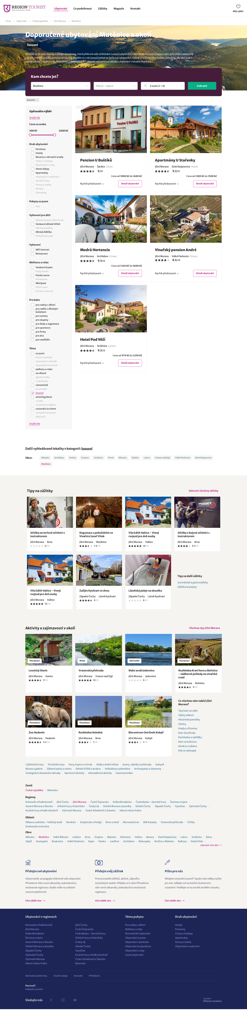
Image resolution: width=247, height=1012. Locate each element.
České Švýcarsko (99, 804)
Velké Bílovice (60, 839)
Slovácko (71, 825)
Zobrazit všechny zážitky (202, 491)
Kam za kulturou (187, 744)
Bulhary (182, 844)
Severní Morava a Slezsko (39, 809)
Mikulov (123, 457)
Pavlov (102, 844)
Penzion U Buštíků (96, 160)
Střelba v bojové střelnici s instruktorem (194, 536)
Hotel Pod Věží (92, 341)
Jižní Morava (60, 21)
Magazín (119, 8)
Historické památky (189, 722)
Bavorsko (80, 966)
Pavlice (72, 457)
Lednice (76, 839)
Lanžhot (114, 844)
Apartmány (181, 940)
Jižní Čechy (63, 804)
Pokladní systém (34, 992)
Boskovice (57, 844)
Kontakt (135, 8)
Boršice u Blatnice (164, 844)
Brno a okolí (112, 825)
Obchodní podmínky (36, 978)
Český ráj (94, 809)
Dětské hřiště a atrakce (88, 771)
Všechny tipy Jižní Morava (203, 630)
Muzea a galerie (34, 771)
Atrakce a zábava (187, 748)
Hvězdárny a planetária (117, 771)
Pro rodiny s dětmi (135, 927)
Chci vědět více (33, 903)
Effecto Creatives (212, 1002)
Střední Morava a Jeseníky (117, 809)
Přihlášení (94, 978)
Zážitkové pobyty (187, 588)
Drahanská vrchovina (37, 829)
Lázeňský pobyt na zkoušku (145, 592)
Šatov (209, 839)
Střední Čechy (143, 809)
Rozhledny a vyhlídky (190, 740)
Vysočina (180, 809)
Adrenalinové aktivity (100, 775)
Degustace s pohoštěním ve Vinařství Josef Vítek (96, 536)
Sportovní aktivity (74, 775)
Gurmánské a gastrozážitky (192, 583)
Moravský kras (131, 825)
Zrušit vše (34, 117)
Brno (87, 839)
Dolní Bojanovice (203, 457)
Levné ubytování (134, 957)
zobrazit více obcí (209, 848)
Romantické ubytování (137, 936)
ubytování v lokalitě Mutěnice (135, 61)
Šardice (135, 457)
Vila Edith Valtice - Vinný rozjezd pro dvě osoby (143, 536)
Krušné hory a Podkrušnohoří (42, 813)
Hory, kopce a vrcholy (80, 767)
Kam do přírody (186, 735)
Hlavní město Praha (130, 813)
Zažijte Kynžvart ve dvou (94, 592)
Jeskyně (159, 767)
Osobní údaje (61, 978)
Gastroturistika (124, 775)
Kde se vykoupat (187, 753)
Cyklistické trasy (35, 767)
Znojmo (85, 457)
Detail (129, 183)
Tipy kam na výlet (188, 713)
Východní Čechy (198, 809)
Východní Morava (71, 813)
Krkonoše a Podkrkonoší (39, 804)
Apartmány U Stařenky (175, 160)
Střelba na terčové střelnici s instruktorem (47, 536)
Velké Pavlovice (182, 457)
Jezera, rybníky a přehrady (136, 767)
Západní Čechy (163, 809)
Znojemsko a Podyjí (91, 825)
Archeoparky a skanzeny (147, 771)
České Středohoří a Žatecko (100, 813)
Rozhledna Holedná (90, 735)
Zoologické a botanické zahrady (43, 775)
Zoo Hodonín (37, 735)
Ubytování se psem (135, 940)
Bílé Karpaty (150, 825)
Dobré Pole (197, 844)
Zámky (182, 726)
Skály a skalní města (107, 767)
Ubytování (60, 8)
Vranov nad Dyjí (162, 457)
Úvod (8, 21)
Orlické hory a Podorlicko (71, 809)
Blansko (45, 457)
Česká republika (40, 21)
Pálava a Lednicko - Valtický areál (44, 825)
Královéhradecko (122, 804)
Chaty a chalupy (184, 936)
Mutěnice (76, 21)
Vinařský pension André (175, 250)
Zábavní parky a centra (59, 771)
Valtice (138, 839)
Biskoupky (144, 844)
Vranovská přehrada (91, 673)
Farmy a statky (183, 944)
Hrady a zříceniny (187, 731)
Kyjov (91, 844)
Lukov (147, 457)
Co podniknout (83, 8)
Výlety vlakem (186, 717)
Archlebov (59, 457)
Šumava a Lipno (178, 804)
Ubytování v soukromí (187, 949)
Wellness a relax (133, 932)
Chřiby (191, 825)
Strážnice (98, 457)
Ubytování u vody (134, 953)
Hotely (178, 927)
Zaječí (29, 844)
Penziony (180, 932)
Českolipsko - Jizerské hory (151, 804)
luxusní (86, 448)
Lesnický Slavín (38, 673)
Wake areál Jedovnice (141, 673)
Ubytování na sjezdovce (138, 949)
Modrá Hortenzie (95, 250)
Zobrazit (202, 86)
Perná (111, 457)
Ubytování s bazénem (137, 944)
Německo (52, 793)
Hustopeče (42, 844)
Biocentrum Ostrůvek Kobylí (146, 735)
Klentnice (125, 839)
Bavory (150, 839)
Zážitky (102, 8)
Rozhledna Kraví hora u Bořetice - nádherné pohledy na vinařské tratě (198, 677)
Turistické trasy (56, 767)
